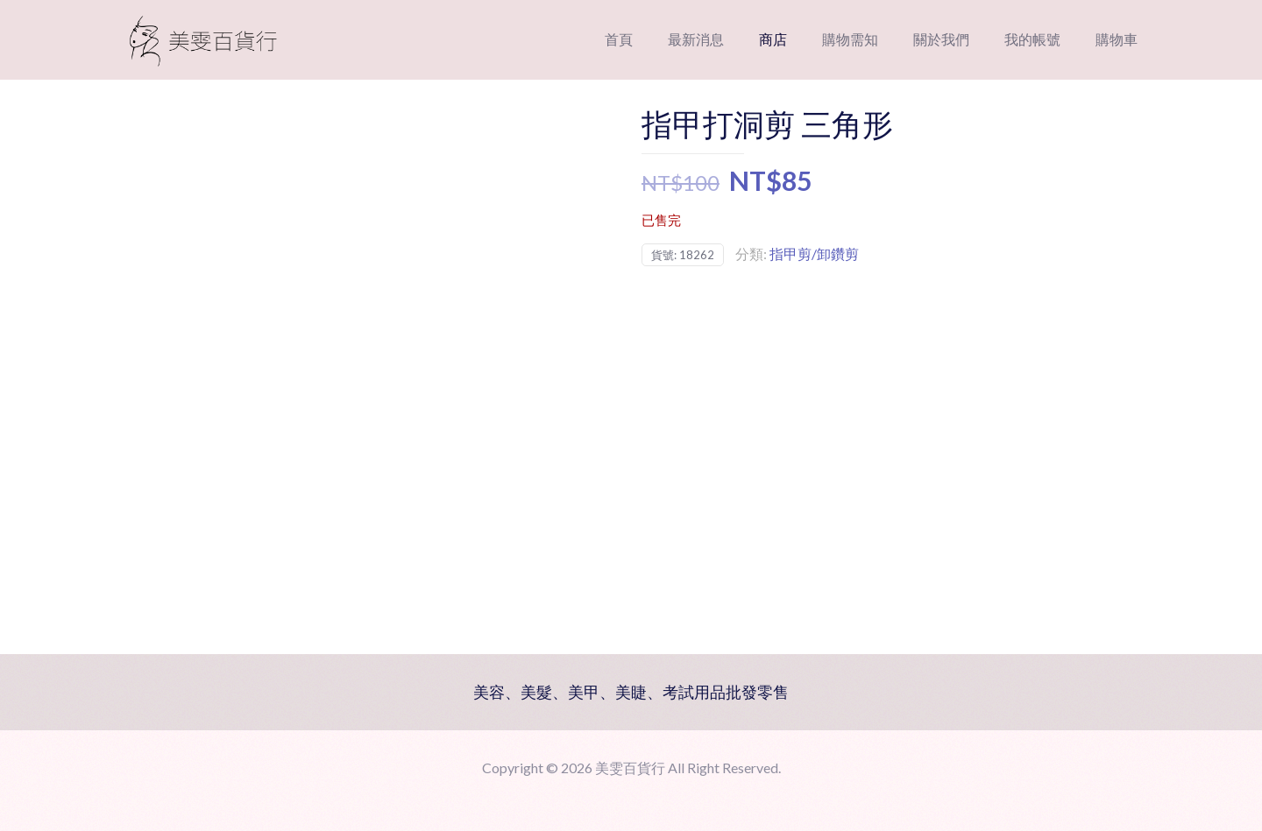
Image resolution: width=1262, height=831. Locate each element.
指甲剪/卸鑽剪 (814, 253)
